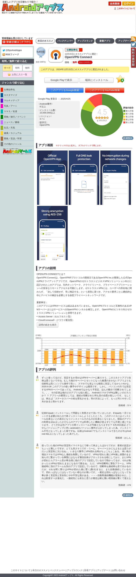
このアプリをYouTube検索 (104, 90)
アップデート (124, 41)
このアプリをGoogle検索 (65, 90)
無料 (27, 68)
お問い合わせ (118, 570)
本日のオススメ (45, 41)
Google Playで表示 (61, 79)
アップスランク (85, 41)
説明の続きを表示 (47, 324)
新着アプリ (105, 41)
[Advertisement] (68, 23)
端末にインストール (96, 79)
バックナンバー (65, 41)
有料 (17, 68)
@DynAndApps (12, 50)
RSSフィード (11, 54)
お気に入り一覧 (18, 75)
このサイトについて (126, 8)
